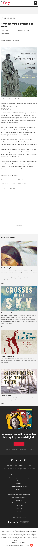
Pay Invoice (31, 449)
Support (19, 513)
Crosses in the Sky (7, 313)
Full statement (19, 538)
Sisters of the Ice (6, 396)
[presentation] (19, 253)
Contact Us (19, 489)
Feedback (19, 500)
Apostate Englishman (8, 268)
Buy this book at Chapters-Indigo (10, 99)
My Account (7, 449)
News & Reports (19, 505)
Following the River (8, 356)
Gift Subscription (21, 449)
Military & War (5, 183)
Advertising (19, 483)
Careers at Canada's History (19, 486)
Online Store (19, 508)
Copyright (12, 540)
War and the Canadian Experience (19, 183)
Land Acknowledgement (19, 503)
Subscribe (20, 444)
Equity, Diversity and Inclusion (19, 497)
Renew (14, 449)
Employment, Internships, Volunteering (19, 494)
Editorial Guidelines (19, 492)
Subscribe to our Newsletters (19, 475)
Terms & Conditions (22, 542)
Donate (19, 481)
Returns (19, 511)
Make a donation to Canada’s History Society (19, 465)
